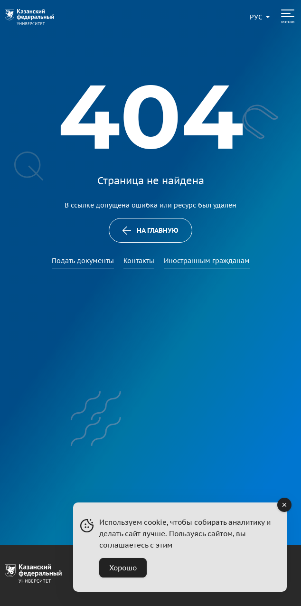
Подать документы (83, 260)
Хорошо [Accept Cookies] (123, 567)
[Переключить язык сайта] (256, 17)
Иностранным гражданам (207, 260)
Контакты (138, 260)
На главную (150, 230)
